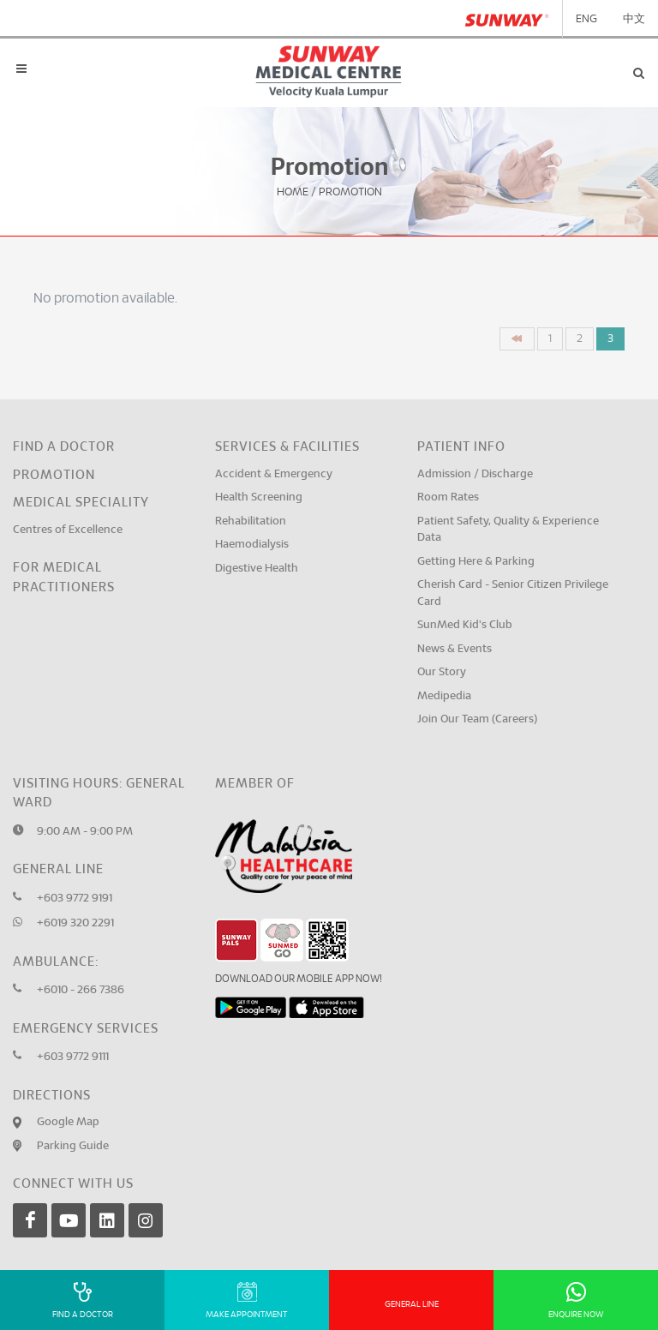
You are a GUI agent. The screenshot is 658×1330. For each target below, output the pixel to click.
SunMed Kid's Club (464, 625)
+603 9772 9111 (73, 1057)
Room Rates (448, 497)
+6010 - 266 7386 (80, 990)
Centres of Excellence (68, 530)
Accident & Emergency (273, 474)
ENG (586, 19)
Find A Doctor (82, 1300)
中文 (634, 19)
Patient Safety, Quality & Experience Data (508, 530)
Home (292, 192)
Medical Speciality (81, 502)
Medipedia (444, 696)
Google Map (68, 1122)
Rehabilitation (250, 521)
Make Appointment (247, 1300)
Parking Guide (73, 1146)
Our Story (441, 672)
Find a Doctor (64, 446)
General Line (412, 1304)
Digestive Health (256, 568)
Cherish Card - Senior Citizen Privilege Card (512, 593)
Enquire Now (576, 1300)
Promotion (54, 475)
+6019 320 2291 (75, 923)
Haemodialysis (252, 544)
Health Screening (258, 497)
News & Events (454, 649)
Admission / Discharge (475, 474)
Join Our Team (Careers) (477, 719)
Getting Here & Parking (476, 561)
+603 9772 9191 (74, 898)
